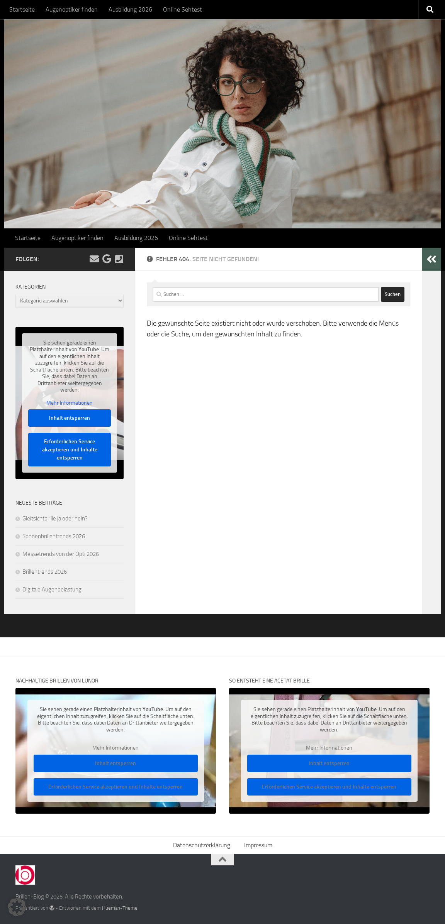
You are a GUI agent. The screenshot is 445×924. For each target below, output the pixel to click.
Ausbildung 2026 (130, 9)
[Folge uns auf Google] (106, 259)
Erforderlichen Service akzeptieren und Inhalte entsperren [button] (69, 449)
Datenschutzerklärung (201, 845)
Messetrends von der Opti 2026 (60, 554)
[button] (17, 907)
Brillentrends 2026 (44, 571)
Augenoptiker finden (72, 9)
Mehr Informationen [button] (69, 402)
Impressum (258, 845)
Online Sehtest (182, 9)
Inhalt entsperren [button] (69, 418)
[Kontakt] (119, 259)
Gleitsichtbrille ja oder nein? (55, 518)
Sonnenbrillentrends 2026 (53, 536)
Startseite (22, 9)
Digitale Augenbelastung (52, 589)
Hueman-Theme (120, 908)
